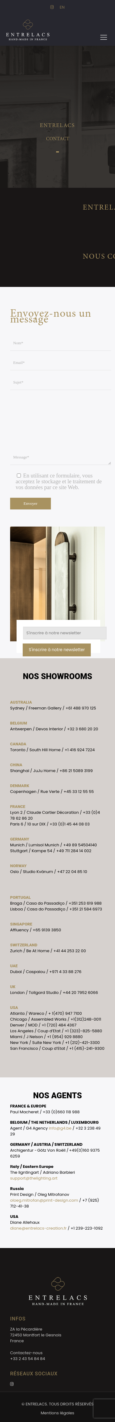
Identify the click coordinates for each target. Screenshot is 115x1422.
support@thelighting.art (34, 1178)
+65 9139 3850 (47, 930)
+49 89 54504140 (80, 845)
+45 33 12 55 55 (78, 791)
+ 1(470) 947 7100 (65, 1013)
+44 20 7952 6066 (80, 992)
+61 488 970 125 (81, 708)
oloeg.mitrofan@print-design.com (44, 1200)
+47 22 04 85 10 (72, 872)
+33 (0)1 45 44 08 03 (70, 824)
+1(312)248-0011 (86, 1019)
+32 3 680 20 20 (82, 729)
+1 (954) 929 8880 (64, 1037)
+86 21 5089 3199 (76, 771)
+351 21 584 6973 (85, 909)
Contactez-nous (26, 1353)
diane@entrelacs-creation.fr (38, 1228)
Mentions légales (57, 1413)
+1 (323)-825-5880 (83, 1031)
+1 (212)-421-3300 (82, 1042)
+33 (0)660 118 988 (61, 1112)
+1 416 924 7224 (80, 750)
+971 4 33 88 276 (65, 972)
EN (62, 7)
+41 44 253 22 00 (69, 951)
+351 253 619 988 (85, 903)
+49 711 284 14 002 (73, 851)
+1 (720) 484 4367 (59, 1025)
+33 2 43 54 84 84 (27, 1359)
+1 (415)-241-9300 (87, 1048)
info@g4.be (60, 1128)
